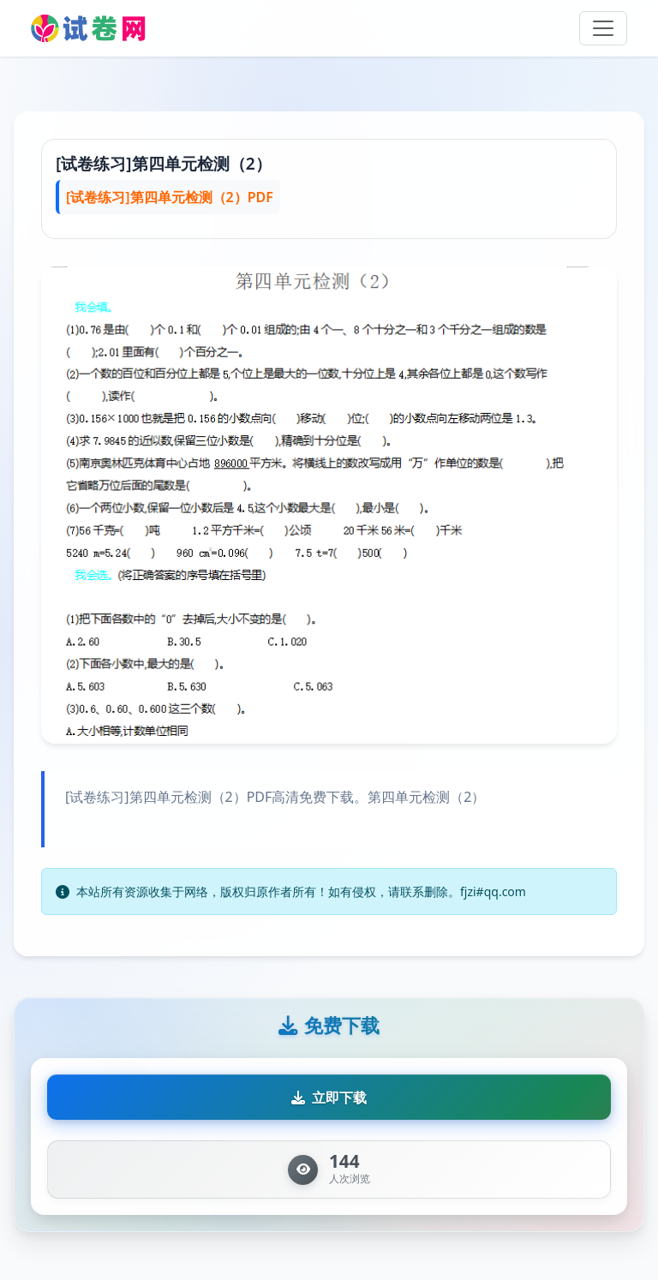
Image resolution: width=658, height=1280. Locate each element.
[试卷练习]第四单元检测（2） (164, 163)
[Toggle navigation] (603, 28)
